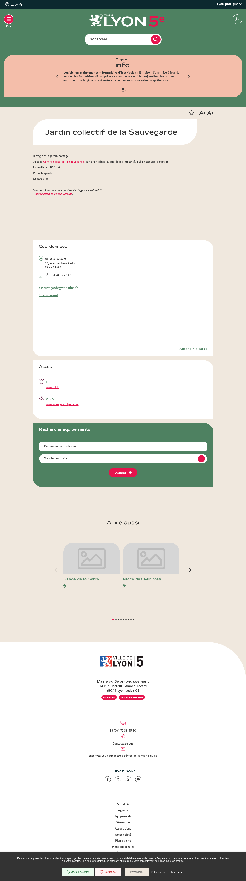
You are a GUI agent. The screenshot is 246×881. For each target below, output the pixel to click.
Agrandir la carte (193, 348)
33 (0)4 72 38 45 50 (123, 730)
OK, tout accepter (77, 872)
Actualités (123, 804)
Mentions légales (123, 847)
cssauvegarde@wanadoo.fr (58, 288)
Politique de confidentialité (168, 872)
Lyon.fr (17, 4)
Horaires (109, 697)
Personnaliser (138, 872)
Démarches (123, 822)
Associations (123, 828)
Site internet (48, 295)
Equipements (123, 816)
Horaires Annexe (132, 697)
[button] (57, 77)
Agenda (123, 810)
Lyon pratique (229, 4)
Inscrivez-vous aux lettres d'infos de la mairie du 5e (123, 756)
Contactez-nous (123, 743)
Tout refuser (107, 872)
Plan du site (123, 840)
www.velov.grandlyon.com (62, 404)
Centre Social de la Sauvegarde (63, 162)
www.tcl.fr (52, 387)
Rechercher (97, 39)
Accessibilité (123, 835)
